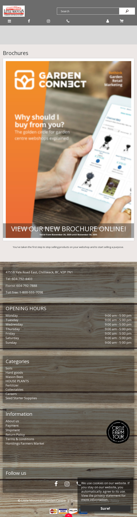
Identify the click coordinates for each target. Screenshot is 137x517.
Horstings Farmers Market (25, 443)
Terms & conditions (20, 439)
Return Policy (15, 434)
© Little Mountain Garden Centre (42, 500)
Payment (12, 425)
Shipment (13, 430)
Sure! (105, 508)
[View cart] (121, 21)
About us (12, 421)
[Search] (88, 11)
